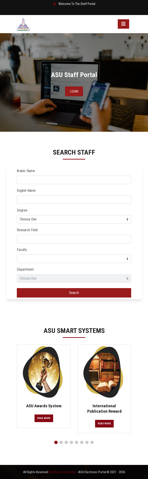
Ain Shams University (62, 472)
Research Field (27, 230)
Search (74, 293)
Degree (22, 210)
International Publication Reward (104, 408)
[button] (56, 442)
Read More (43, 418)
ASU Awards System (44, 405)
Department (25, 269)
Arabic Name (26, 171)
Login (74, 91)
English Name (26, 190)
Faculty (22, 250)
